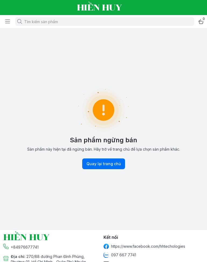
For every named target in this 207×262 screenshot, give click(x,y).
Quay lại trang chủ (103, 163)
